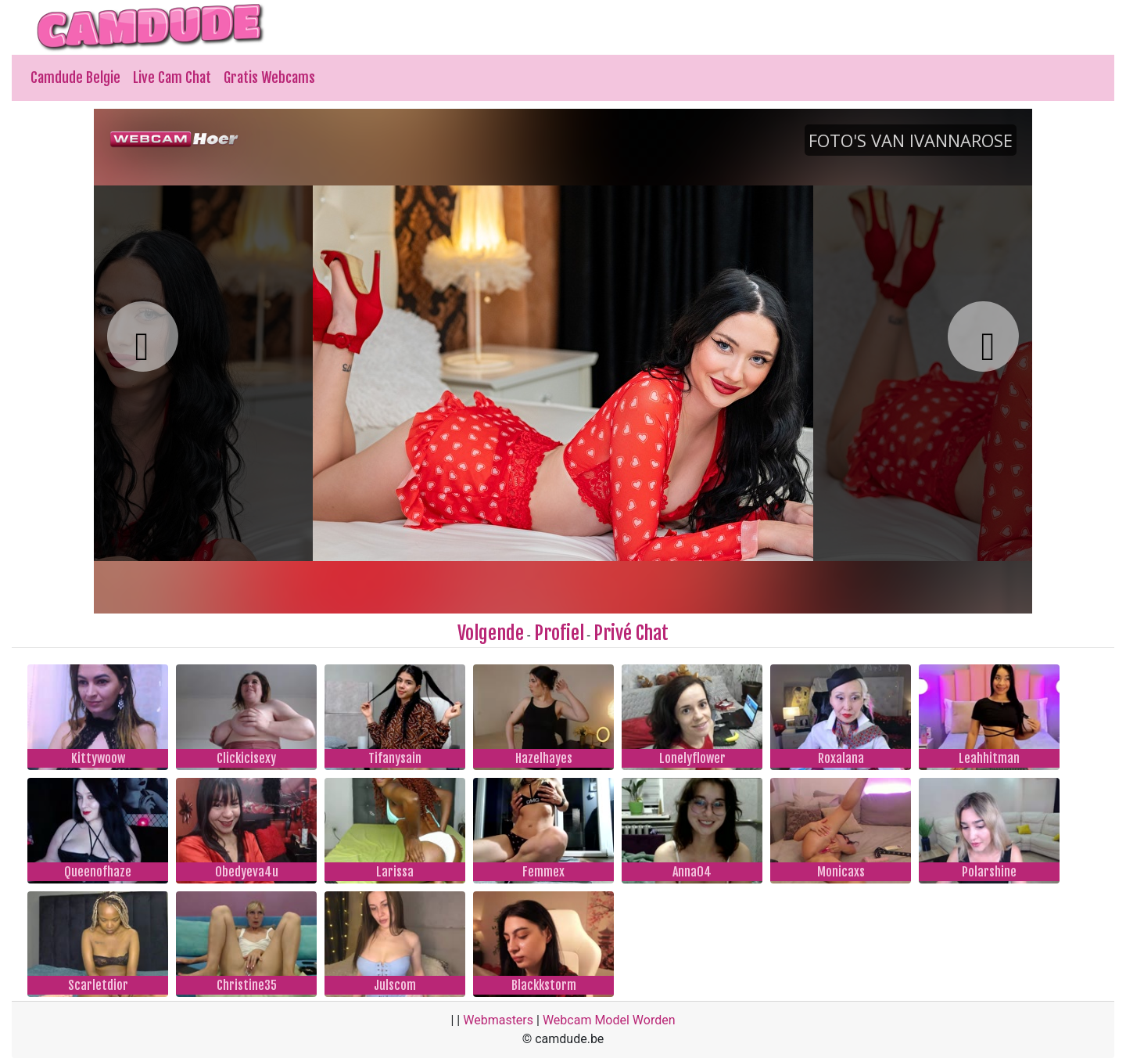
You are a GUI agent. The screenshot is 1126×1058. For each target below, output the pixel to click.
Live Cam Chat (172, 77)
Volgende (490, 633)
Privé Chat (631, 633)
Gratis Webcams (269, 77)
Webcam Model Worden (609, 1020)
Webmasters (498, 1020)
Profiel (559, 633)
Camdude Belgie (75, 77)
